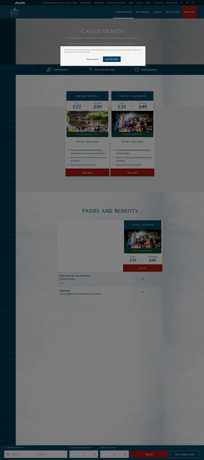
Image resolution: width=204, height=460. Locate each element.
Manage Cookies (92, 59)
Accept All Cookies (111, 59)
